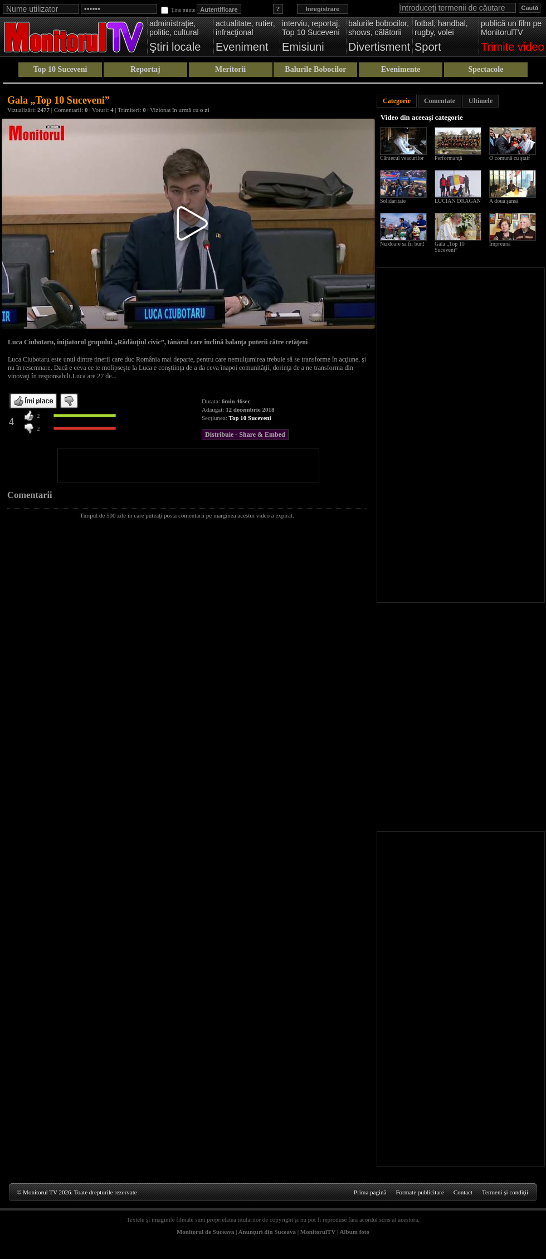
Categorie (397, 101)
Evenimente (401, 69)
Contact (463, 1192)
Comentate (439, 101)
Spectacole (485, 69)
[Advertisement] (188, 465)
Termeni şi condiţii (505, 1192)
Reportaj (145, 69)
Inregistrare (323, 9)
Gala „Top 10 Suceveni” (450, 247)
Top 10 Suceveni (60, 69)
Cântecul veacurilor (402, 158)
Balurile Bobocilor (315, 69)
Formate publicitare (419, 1192)
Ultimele (481, 101)
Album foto (354, 1231)
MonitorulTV (317, 1231)
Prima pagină (370, 1192)
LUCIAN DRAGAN (458, 201)
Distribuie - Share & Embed (245, 434)
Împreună (499, 244)
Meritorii (230, 69)
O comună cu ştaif (509, 158)
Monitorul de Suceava (205, 1231)
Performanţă (448, 158)
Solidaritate (393, 201)
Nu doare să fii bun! (402, 244)
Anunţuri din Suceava (267, 1231)
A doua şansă (504, 201)
